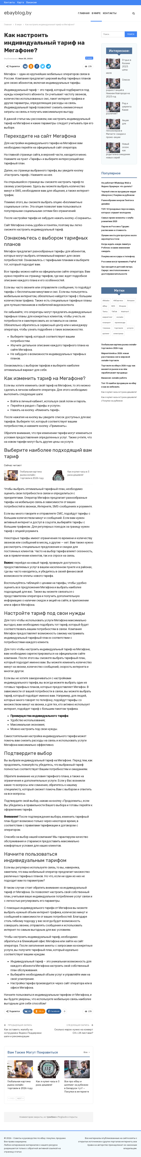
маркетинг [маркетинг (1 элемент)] (107, 317)
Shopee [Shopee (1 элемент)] (122, 306)
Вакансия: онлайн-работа (114, 378)
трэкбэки (51, 1117)
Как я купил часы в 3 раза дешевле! (119, 392)
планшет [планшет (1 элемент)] (107, 322)
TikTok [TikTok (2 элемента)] (114, 311)
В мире (96, 13)
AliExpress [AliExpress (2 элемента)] (118, 300)
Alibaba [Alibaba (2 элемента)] (106, 300)
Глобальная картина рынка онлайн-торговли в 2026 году (32, 475)
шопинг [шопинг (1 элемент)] (106, 333)
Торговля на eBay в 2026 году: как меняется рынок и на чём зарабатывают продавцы (118, 369)
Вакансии (31, 2)
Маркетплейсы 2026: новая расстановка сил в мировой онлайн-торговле (115, 357)
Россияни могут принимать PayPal (118, 261)
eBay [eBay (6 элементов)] (105, 306)
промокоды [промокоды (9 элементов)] (120, 322)
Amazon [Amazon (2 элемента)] (131, 300)
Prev (12, 1098)
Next (20, 1098)
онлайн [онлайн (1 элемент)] (119, 317)
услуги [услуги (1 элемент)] (130, 328)
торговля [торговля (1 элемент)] (118, 328)
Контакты (9, 2)
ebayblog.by (18, 13)
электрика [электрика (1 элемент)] (118, 333)
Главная (83, 13)
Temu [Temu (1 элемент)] (105, 311)
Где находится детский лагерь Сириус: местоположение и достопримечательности (117, 270)
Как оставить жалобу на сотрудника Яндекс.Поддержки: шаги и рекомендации (23, 1033)
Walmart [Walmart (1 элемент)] (125, 311)
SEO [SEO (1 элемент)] (113, 306)
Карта (20, 2)
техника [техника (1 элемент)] (106, 328)
